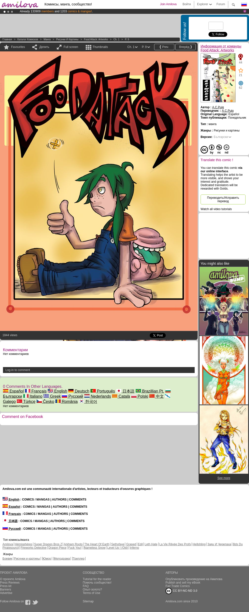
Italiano (32, 396)
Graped (131, 544)
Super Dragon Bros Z (48, 544)
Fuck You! (74, 547)
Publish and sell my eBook (183, 582)
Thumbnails (100, 47)
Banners (5, 589)
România (66, 401)
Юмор (47, 558)
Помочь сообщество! (97, 582)
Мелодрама (62, 558)
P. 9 (127, 39)
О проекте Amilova (12, 579)
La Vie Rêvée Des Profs (175, 544)
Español (13, 391)
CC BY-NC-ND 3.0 (181, 591)
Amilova (7, 544)
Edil (140, 544)
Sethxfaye (117, 544)
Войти (187, 4)
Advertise (6, 593)
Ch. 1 (116, 39)
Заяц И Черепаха (219, 544)
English (57, 391)
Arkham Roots (73, 544)
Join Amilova (168, 4)
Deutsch (78, 391)
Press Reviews (10, 582)
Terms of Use (91, 593)
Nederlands (97, 396)
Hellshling (199, 544)
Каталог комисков (28, 39)
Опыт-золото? (92, 589)
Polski (139, 396)
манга (47, 39)
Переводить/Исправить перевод (223, 199)
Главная (7, 39)
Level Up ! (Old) (117, 547)
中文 (156, 396)
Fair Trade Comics (178, 586)
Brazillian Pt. (150, 391)
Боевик (7, 558)
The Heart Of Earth (96, 544)
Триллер (78, 558)
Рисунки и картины (67, 39)
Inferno (134, 547)
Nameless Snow (94, 547)
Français (36, 391)
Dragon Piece (57, 547)
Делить (44, 47)
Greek (52, 396)
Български (221, 137)
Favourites (18, 47)
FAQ (86, 586)
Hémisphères (23, 544)
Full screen (71, 47)
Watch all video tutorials (216, 209)
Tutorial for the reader (97, 579)
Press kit (5, 586)
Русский (72, 396)
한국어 (88, 401)
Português (102, 391)
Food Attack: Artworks (96, 39)
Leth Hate (151, 544)
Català (121, 396)
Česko (45, 401)
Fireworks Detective (33, 547)
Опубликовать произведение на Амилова (194, 579)
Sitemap (88, 601)
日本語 (125, 391)
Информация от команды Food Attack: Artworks (221, 48)
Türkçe (26, 401)
